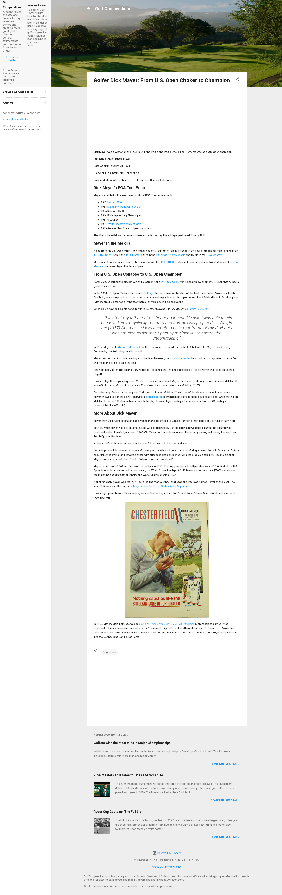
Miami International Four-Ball (124, 206)
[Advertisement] (167, 43)
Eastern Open (115, 202)
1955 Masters (134, 255)
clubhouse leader (180, 358)
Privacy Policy (173, 866)
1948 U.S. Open (169, 262)
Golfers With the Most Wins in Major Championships (132, 743)
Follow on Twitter (12, 59)
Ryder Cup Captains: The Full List (118, 812)
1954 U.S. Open (102, 255)
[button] (237, 80)
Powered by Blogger (166, 853)
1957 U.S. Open (169, 281)
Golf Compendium (112, 8)
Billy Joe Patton (126, 347)
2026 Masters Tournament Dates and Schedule (128, 775)
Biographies (109, 652)
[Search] (244, 9)
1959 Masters (214, 255)
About (6, 119)
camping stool (153, 396)
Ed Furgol (149, 293)
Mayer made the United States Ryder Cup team (160, 486)
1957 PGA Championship (170, 255)
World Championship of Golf (124, 224)
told (195, 309)
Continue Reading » (225, 764)
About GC (157, 866)
